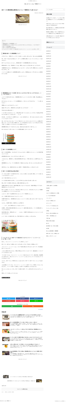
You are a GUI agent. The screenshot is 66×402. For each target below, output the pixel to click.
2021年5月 (48, 104)
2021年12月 (48, 86)
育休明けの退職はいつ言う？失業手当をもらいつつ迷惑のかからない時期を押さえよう (55, 32)
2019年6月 (48, 162)
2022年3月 (48, 78)
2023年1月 (48, 53)
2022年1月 (48, 83)
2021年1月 (48, 114)
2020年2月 (48, 141)
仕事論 (47, 210)
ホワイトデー (49, 203)
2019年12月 (48, 146)
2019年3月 (48, 169)
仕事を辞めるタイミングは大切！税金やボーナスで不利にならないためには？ (55, 37)
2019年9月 (48, 154)
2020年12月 (48, 116)
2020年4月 (48, 136)
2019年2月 (48, 172)
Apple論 (48, 188)
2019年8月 (48, 157)
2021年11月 (48, 88)
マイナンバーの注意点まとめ (52, 205)
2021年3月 (48, 109)
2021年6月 (48, 101)
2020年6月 (48, 131)
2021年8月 (48, 96)
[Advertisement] (22, 32)
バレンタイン (49, 198)
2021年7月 (48, 98)
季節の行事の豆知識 (50, 220)
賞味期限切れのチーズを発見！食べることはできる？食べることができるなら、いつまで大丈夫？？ (21, 44)
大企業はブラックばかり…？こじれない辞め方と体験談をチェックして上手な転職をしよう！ (55, 19)
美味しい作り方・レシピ (51, 236)
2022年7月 (48, 68)
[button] (64, 10)
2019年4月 (48, 167)
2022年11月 (48, 58)
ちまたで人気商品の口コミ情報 (52, 193)
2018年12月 (48, 177)
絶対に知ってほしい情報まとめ (52, 233)
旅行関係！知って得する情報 (52, 225)
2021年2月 (48, 111)
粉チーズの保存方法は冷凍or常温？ (9, 47)
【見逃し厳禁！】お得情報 (51, 185)
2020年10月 (48, 121)
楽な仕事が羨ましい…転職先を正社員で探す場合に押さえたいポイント (55, 28)
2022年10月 (48, 61)
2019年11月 (48, 149)
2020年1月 (48, 144)
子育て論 (48, 218)
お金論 (47, 190)
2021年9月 (48, 93)
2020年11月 (48, 119)
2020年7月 (48, 129)
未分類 (47, 228)
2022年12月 (48, 56)
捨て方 (47, 223)
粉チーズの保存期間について (8, 46)
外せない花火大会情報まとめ (52, 213)
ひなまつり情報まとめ (50, 200)
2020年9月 (48, 124)
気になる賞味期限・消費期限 (6, 277)
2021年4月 (48, 106)
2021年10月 (48, 91)
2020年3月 (48, 139)
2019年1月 (48, 174)
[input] (55, 9)
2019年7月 (48, 159)
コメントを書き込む (22, 389)
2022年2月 (48, 81)
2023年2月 (48, 51)
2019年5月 (48, 164)
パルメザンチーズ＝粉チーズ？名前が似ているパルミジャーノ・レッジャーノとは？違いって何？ (21, 49)
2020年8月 (48, 126)
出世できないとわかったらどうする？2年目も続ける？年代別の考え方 (55, 24)
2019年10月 (48, 151)
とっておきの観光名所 (50, 195)
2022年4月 (48, 76)
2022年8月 (48, 66)
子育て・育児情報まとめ (51, 215)
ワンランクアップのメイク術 (52, 208)
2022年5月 (48, 73)
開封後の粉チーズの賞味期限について (10, 43)
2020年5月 (48, 134)
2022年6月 (48, 71)
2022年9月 (48, 63)
